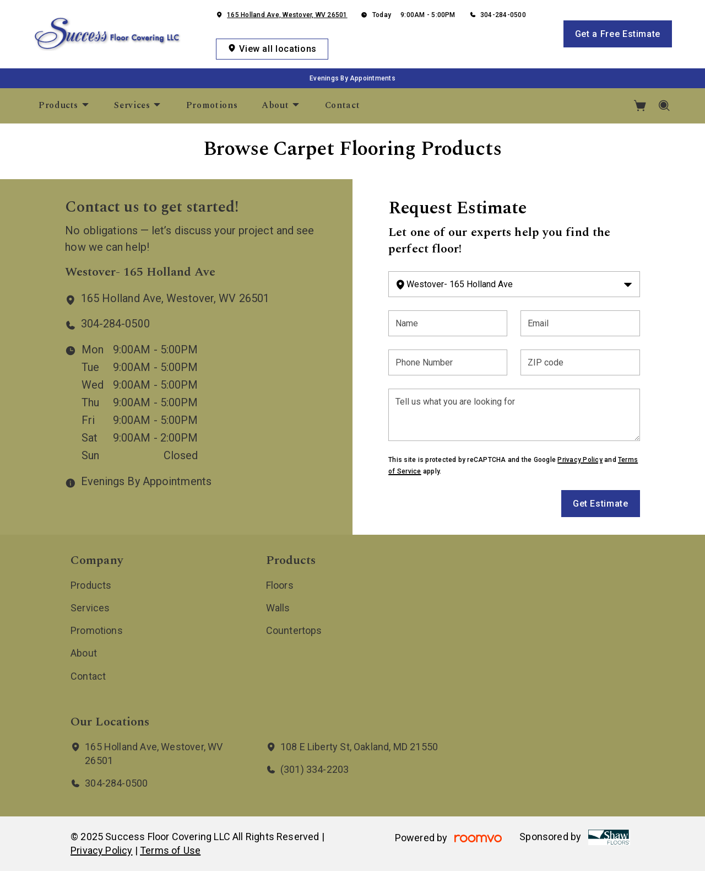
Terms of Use (170, 850)
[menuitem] (64, 105)
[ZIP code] (579, 362)
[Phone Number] (447, 362)
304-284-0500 (503, 15)
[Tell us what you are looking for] (513, 415)
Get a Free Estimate (617, 34)
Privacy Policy (579, 460)
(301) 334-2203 (314, 769)
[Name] (447, 323)
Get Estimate (600, 503)
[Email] (579, 323)
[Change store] (513, 284)
